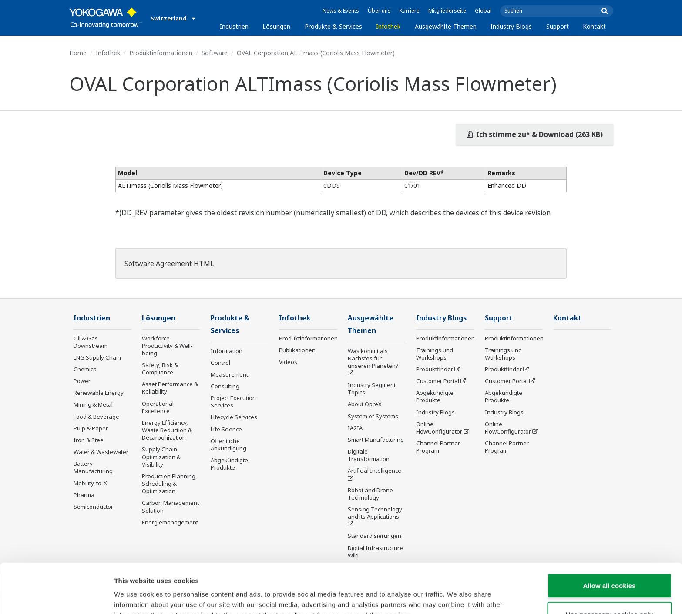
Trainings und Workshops (434, 353)
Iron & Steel (89, 440)
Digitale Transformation (369, 455)
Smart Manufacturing (376, 440)
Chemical (86, 369)
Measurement (229, 374)
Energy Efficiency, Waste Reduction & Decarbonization (167, 430)
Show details (457, 597)
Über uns (379, 10)
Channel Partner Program (438, 446)
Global (483, 10)
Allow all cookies (609, 539)
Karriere (410, 10)
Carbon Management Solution (170, 506)
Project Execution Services (233, 401)
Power (82, 381)
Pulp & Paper (91, 428)
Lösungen (276, 26)
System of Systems (373, 416)
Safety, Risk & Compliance (160, 368)
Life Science (226, 429)
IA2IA (355, 428)
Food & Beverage (96, 416)
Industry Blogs (511, 26)
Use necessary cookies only (609, 567)
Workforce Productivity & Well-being (167, 345)
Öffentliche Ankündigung (228, 444)
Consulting (225, 386)
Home (78, 53)
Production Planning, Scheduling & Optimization (169, 483)
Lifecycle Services (234, 417)
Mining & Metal (93, 404)
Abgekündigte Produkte (229, 463)
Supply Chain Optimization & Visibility (161, 456)
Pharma (84, 495)
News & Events (341, 10)
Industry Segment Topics (372, 388)
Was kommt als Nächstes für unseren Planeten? (373, 358)
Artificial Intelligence (374, 470)
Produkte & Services (333, 26)
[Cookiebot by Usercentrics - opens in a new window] (56, 597)
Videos (288, 362)
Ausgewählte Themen (446, 26)
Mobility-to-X (90, 483)
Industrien (234, 26)
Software (215, 53)
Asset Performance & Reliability (170, 387)
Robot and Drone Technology (370, 493)
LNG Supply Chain (97, 357)
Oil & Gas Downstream (91, 342)
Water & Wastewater (101, 452)
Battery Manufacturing (93, 467)
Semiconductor (93, 507)
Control (220, 363)
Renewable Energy (99, 393)
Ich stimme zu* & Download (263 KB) (535, 134)
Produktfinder (434, 369)
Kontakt (594, 26)
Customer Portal (437, 381)
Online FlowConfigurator (439, 427)
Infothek (388, 26)
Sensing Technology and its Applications (375, 513)
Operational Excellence (158, 407)
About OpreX (365, 404)
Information (226, 351)
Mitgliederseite (447, 10)
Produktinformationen (160, 53)
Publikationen (297, 350)
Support (557, 26)
